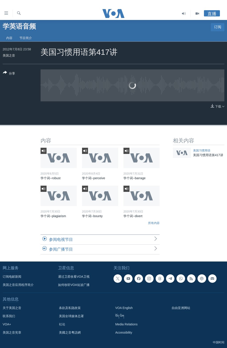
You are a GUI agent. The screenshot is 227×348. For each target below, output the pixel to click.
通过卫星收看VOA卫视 (74, 276)
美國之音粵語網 (70, 332)
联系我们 (9, 316)
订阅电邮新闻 (12, 276)
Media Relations (126, 324)
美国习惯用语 (201, 150)
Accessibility (123, 332)
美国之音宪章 (12, 332)
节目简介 (26, 38)
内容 (9, 38)
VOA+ (7, 324)
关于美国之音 (12, 308)
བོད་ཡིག (119, 316)
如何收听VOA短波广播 (74, 285)
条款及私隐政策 (70, 308)
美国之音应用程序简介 (18, 285)
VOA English (124, 308)
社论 (62, 324)
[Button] (9, 73)
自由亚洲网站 (181, 308)
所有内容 (154, 223)
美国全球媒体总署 (71, 316)
